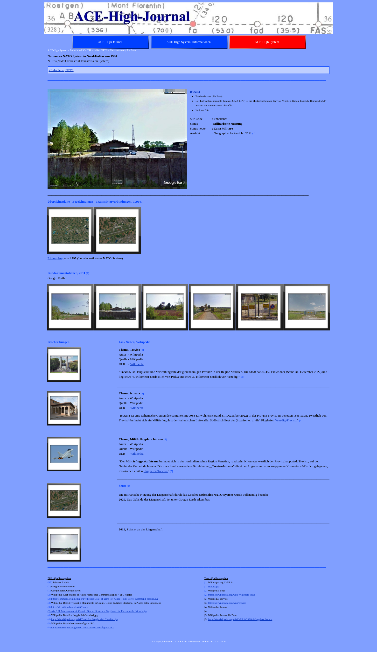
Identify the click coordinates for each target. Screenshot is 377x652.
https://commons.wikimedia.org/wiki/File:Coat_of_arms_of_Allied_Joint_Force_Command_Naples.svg (104, 598)
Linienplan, (55, 258)
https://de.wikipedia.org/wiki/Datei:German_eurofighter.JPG (82, 627)
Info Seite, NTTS (61, 70)
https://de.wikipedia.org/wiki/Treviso (227, 603)
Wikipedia (137, 364)
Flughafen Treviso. (156, 471)
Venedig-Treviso (285, 420)
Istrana (195, 91)
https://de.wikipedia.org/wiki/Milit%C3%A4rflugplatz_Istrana (240, 619)
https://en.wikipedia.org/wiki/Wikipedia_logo (231, 594)
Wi (209, 586)
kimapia (215, 586)
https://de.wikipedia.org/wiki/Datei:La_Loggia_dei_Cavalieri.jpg (84, 619)
